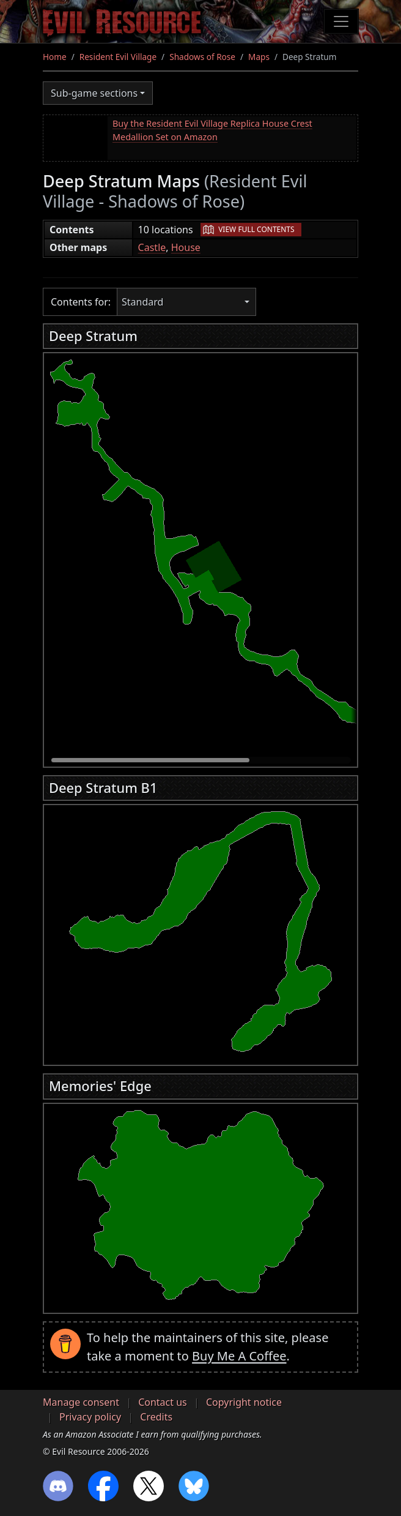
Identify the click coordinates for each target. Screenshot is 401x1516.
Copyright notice (244, 1402)
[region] (200, 556)
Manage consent (81, 1402)
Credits (156, 1417)
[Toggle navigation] (341, 21)
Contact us (162, 1402)
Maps (259, 56)
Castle (152, 247)
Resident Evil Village (117, 56)
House (185, 247)
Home (55, 56)
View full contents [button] (256, 229)
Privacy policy (90, 1417)
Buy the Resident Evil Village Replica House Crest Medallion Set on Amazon (212, 130)
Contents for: (81, 302)
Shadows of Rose (202, 56)
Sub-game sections (94, 93)
